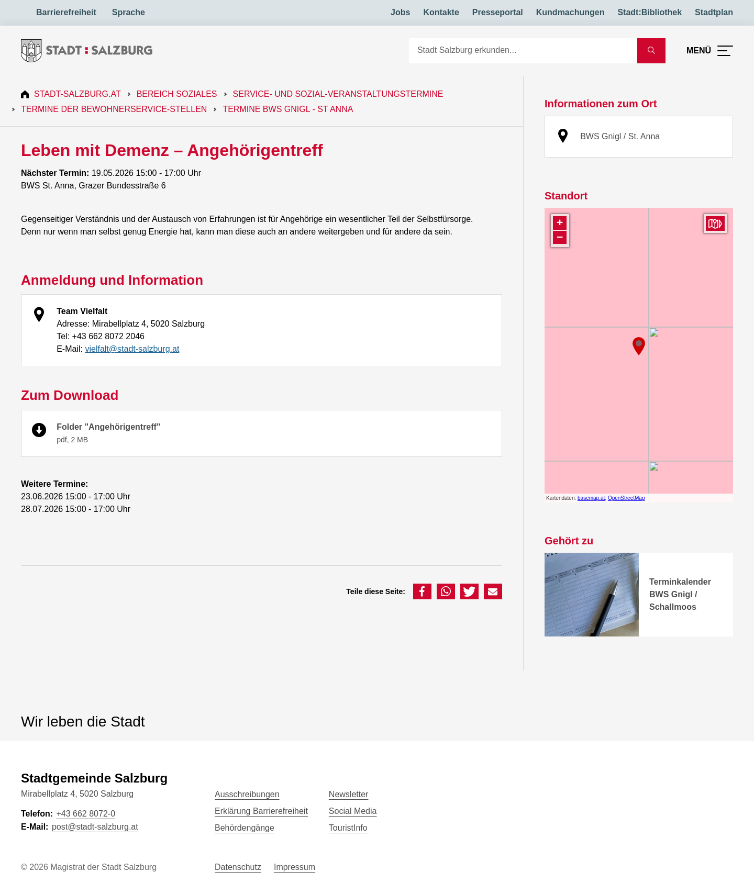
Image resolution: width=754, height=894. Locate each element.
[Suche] (523, 50)
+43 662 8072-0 (85, 813)
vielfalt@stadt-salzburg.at (132, 348)
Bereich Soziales (177, 94)
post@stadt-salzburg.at (95, 826)
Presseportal (497, 12)
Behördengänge (244, 827)
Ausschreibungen (247, 794)
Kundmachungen (570, 12)
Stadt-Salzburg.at (77, 94)
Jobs (400, 12)
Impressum (294, 867)
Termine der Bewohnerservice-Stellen (114, 109)
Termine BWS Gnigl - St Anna (288, 109)
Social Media (353, 811)
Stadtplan (714, 12)
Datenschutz (238, 867)
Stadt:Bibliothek (649, 12)
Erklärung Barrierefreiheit (261, 811)
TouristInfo (348, 827)
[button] (422, 591)
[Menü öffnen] (709, 51)
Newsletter (349, 794)
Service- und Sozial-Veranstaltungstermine (338, 94)
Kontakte (441, 12)
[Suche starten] (651, 50)
